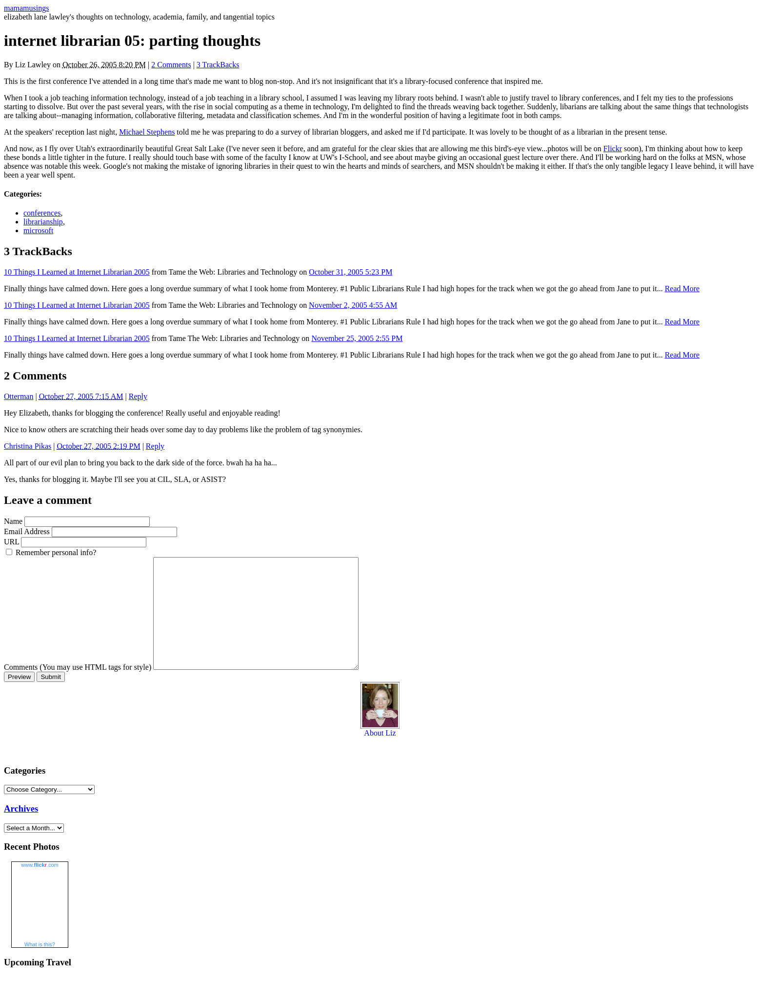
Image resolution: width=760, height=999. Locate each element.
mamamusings (26, 8)
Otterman (18, 396)
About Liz (380, 751)
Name (13, 521)
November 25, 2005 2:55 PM (356, 338)
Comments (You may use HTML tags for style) (77, 689)
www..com (39, 887)
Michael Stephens (147, 132)
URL (11, 542)
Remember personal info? (56, 552)
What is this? (39, 966)
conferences (41, 213)
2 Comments (171, 64)
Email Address (27, 531)
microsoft (38, 230)
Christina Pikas (27, 446)
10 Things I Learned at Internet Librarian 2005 (77, 272)
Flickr (612, 148)
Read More (682, 288)
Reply (138, 396)
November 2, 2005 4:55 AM (353, 305)
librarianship (43, 222)
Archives (21, 830)
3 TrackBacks (218, 64)
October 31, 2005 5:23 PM (350, 272)
